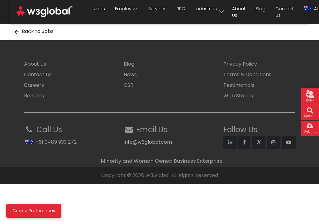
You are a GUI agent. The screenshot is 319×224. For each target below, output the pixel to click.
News (130, 74)
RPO (181, 9)
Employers (126, 9)
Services (157, 9)
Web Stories (238, 95)
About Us (238, 12)
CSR (128, 85)
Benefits (34, 95)
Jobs (99, 9)
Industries (206, 9)
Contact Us (284, 12)
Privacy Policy (240, 64)
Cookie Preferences (33, 211)
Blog (260, 9)
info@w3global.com (148, 142)
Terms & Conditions (247, 74)
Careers (34, 85)
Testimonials (238, 85)
